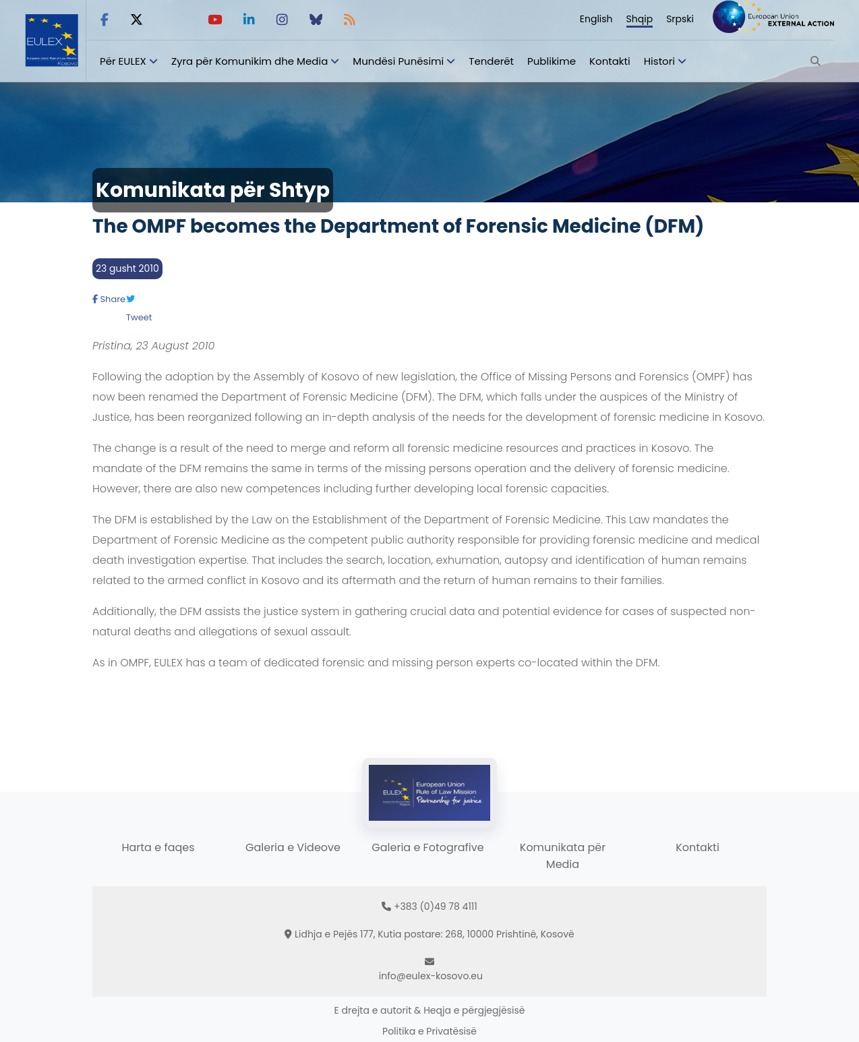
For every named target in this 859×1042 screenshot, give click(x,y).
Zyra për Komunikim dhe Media (249, 61)
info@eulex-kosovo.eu (431, 976)
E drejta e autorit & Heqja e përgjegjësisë (429, 1010)
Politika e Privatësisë (429, 1031)
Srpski (680, 19)
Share (108, 299)
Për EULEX (123, 61)
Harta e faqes (157, 847)
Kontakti (609, 61)
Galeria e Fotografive (427, 847)
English (596, 19)
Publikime (551, 61)
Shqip (639, 19)
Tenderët (491, 61)
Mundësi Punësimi (398, 61)
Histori (659, 61)
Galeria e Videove (292, 847)
